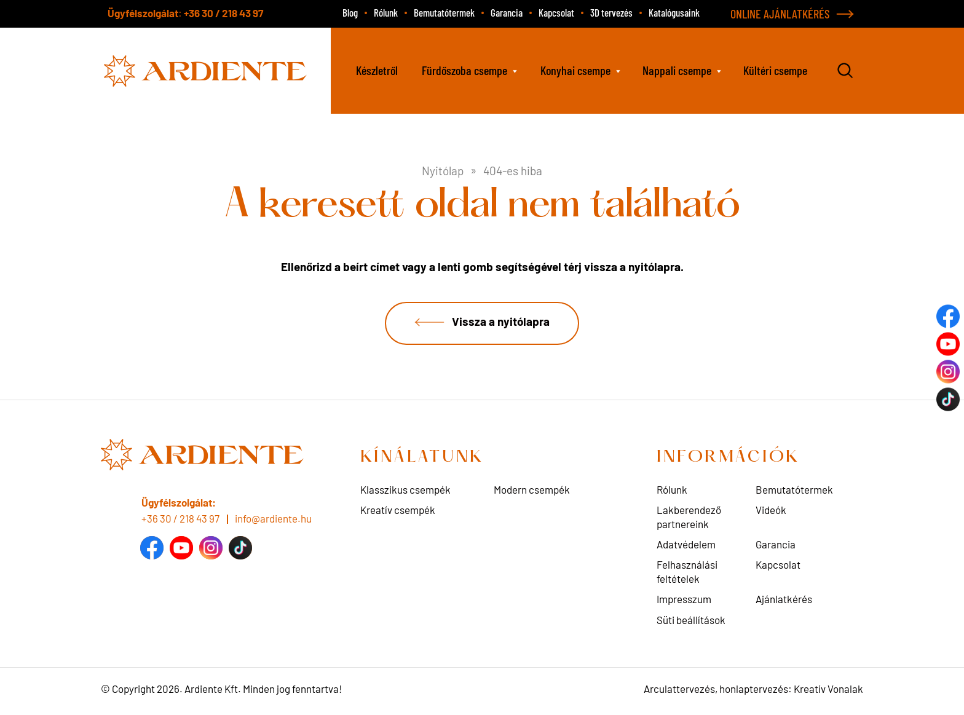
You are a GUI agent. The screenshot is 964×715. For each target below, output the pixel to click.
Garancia (507, 12)
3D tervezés (611, 12)
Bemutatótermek (444, 12)
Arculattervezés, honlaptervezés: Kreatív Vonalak (753, 689)
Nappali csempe (676, 70)
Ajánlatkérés (784, 599)
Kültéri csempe (775, 70)
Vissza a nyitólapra (501, 322)
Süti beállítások (691, 620)
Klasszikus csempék (405, 490)
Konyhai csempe (575, 70)
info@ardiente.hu (273, 518)
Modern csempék (532, 490)
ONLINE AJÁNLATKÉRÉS (780, 13)
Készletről (377, 70)
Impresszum (684, 599)
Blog (350, 12)
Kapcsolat (556, 12)
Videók (771, 510)
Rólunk (386, 12)
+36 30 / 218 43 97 (223, 13)
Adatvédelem (686, 545)
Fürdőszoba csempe (464, 70)
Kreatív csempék (397, 510)
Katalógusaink (674, 12)
